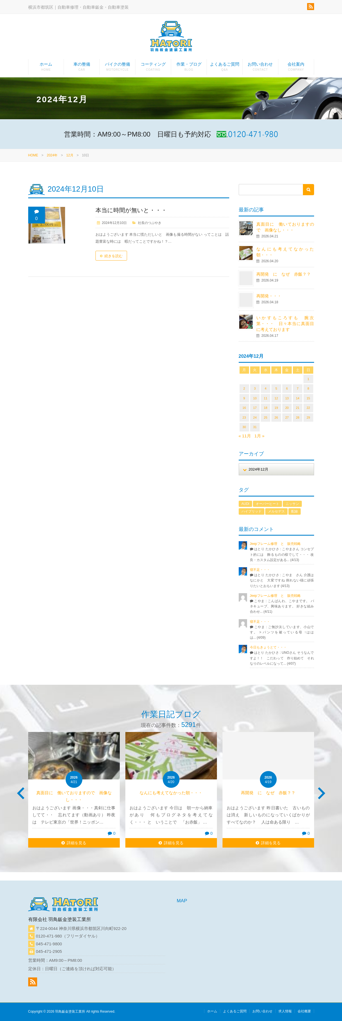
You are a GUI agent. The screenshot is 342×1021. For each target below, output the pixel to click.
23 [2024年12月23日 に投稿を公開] (244, 417)
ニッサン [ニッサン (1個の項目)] (292, 504)
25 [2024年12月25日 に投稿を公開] (265, 417)
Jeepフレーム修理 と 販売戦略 (277, 544)
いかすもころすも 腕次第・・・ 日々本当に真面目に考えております (285, 323)
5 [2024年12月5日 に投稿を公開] (276, 388)
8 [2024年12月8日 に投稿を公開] (308, 388)
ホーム (46, 68)
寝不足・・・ (260, 570)
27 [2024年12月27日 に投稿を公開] (287, 417)
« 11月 (245, 435)
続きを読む (113, 256)
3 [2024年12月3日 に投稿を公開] (255, 388)
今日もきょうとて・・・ (268, 647)
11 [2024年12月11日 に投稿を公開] (265, 398)
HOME (33, 155)
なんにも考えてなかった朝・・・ (171, 792)
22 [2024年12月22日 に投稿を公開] (308, 407)
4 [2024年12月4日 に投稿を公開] (265, 388)
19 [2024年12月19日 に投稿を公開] (276, 407)
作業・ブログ (189, 68)
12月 (69, 155)
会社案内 (296, 68)
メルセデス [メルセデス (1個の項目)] (276, 511)
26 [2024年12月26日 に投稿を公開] (276, 417)
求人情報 (285, 1011)
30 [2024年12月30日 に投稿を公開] (244, 427)
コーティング (153, 68)
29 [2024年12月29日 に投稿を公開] (308, 417)
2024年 (52, 155)
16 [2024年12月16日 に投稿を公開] (244, 407)
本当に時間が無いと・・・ (131, 210)
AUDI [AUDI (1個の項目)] (245, 504)
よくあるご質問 (224, 68)
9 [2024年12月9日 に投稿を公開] (244, 398)
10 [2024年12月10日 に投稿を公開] (255, 398)
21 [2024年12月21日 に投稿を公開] (297, 407)
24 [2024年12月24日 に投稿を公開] (255, 417)
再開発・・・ (268, 296)
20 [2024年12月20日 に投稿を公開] (287, 407)
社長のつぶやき (149, 223)
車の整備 (81, 68)
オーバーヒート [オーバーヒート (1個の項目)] (267, 504)
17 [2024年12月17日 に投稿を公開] (255, 407)
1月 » (259, 435)
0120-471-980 (49, 936)
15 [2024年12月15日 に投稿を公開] (308, 398)
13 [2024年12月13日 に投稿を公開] (287, 398)
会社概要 (304, 1011)
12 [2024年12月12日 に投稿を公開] (276, 398)
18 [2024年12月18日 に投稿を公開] (265, 407)
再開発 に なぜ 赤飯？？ (285, 274)
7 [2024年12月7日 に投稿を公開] (297, 388)
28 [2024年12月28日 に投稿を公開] (297, 417)
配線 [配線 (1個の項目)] (294, 511)
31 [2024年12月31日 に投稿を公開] (255, 427)
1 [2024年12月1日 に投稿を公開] (308, 379)
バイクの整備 (117, 68)
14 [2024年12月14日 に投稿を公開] (297, 398)
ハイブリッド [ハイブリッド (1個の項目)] (251, 511)
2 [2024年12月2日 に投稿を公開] (244, 388)
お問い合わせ (260, 68)
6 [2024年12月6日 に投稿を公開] (287, 388)
